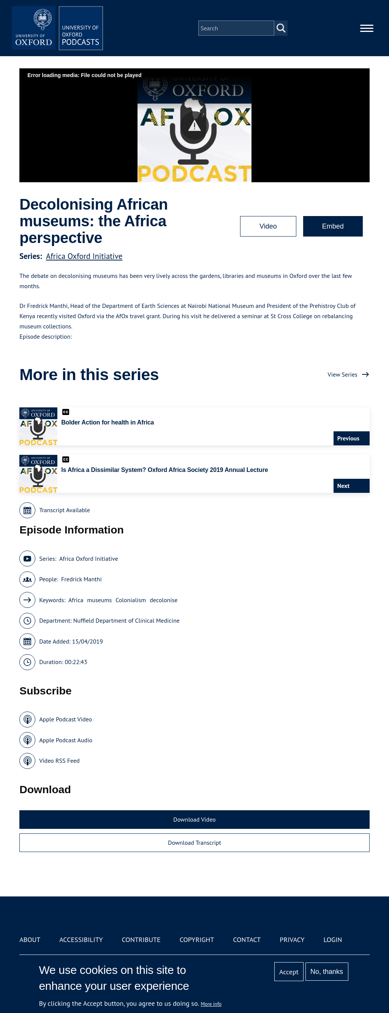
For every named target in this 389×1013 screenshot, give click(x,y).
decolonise (163, 600)
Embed (333, 226)
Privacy (292, 939)
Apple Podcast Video (65, 719)
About (29, 939)
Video (268, 226)
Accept (289, 971)
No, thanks (326, 971)
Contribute (141, 939)
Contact (247, 939)
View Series (342, 374)
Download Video (194, 819)
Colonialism (130, 600)
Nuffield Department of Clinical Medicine (126, 620)
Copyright (197, 939)
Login (333, 939)
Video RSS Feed (59, 760)
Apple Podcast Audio (65, 740)
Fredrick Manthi (81, 579)
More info (211, 1003)
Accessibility (81, 939)
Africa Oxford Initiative (84, 256)
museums (99, 600)
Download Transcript (194, 842)
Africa (75, 600)
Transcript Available (64, 510)
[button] (194, 125)
